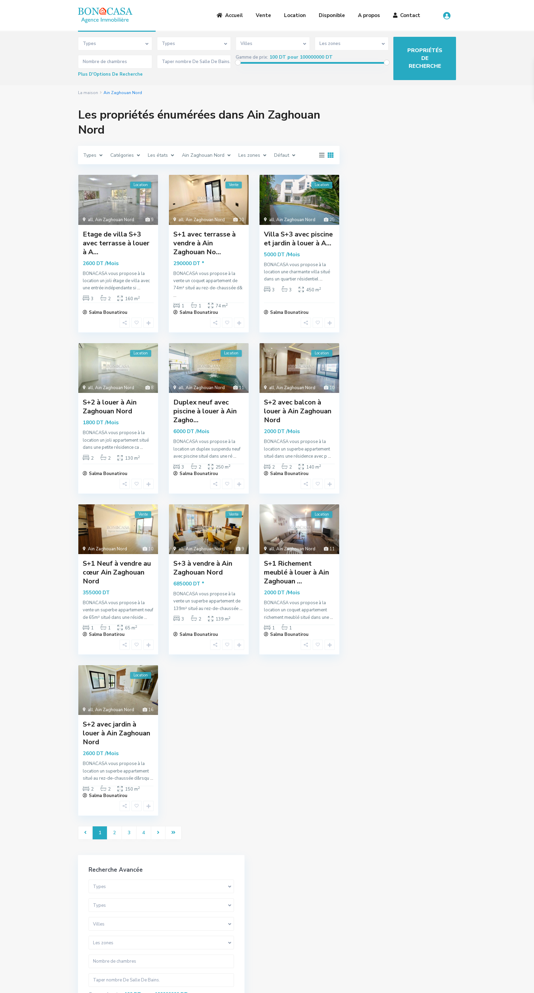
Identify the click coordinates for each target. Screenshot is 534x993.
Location (295, 15)
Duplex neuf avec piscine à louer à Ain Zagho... (205, 411)
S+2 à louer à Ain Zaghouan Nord (110, 407)
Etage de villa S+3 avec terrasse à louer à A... (116, 243)
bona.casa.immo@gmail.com (311, 938)
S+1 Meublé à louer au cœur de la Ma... (421, 542)
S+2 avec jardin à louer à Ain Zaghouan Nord (116, 733)
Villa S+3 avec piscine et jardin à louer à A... (298, 239)
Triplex (367, 389)
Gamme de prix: (252, 57)
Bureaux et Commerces (385, 435)
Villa (365, 343)
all (90, 220)
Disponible (332, 15)
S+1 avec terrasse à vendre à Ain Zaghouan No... (204, 243)
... (138, 288)
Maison (368, 450)
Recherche (403, 285)
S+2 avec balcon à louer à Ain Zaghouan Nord (297, 411)
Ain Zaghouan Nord (114, 220)
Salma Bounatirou (108, 312)
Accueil (230, 15)
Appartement (375, 358)
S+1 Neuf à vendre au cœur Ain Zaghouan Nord (117, 572)
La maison (88, 92)
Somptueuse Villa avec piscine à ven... (421, 514)
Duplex (368, 373)
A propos (369, 15)
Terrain (368, 419)
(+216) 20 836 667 (301, 928)
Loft (365, 404)
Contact (406, 15)
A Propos (185, 910)
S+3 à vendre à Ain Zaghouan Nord (202, 568)
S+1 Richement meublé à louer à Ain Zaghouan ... (296, 572)
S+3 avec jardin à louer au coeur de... (421, 570)
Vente (263, 15)
